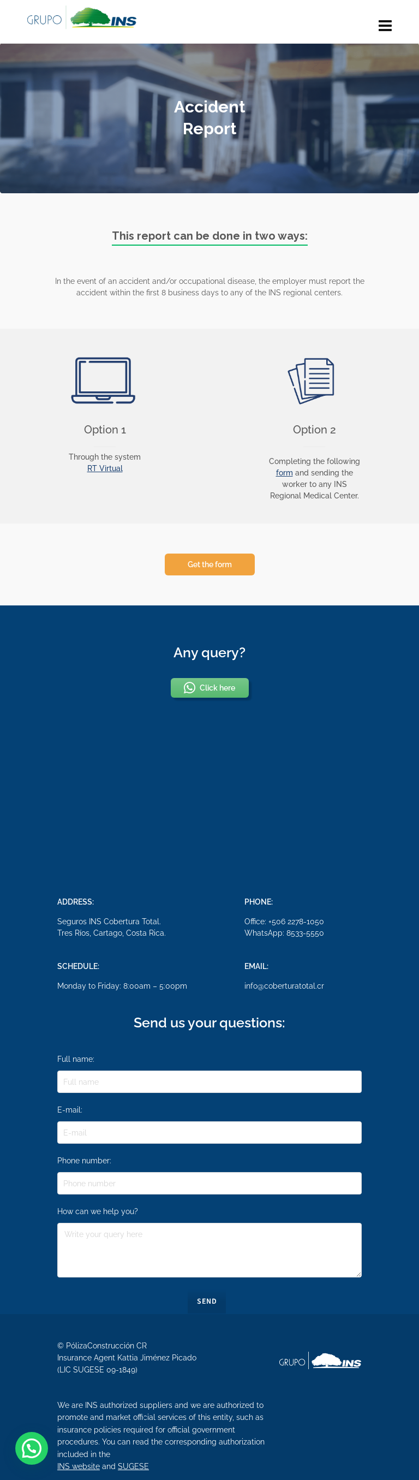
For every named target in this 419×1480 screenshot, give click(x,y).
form (284, 472)
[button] (31, 1448)
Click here (208, 687)
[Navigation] (385, 26)
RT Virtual (105, 468)
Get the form (210, 564)
